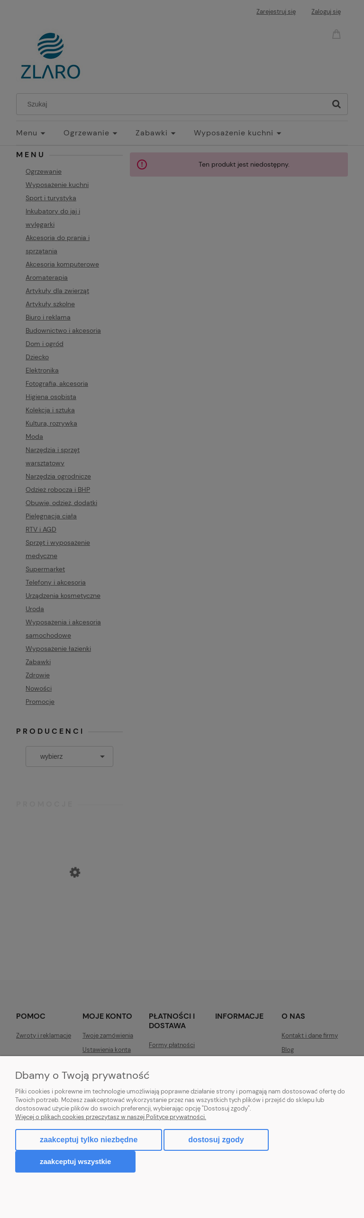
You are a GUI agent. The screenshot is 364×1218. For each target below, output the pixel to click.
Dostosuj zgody (216, 1140)
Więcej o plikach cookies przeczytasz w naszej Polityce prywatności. (110, 1117)
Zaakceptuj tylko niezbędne (88, 1140)
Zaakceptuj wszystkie (75, 1161)
